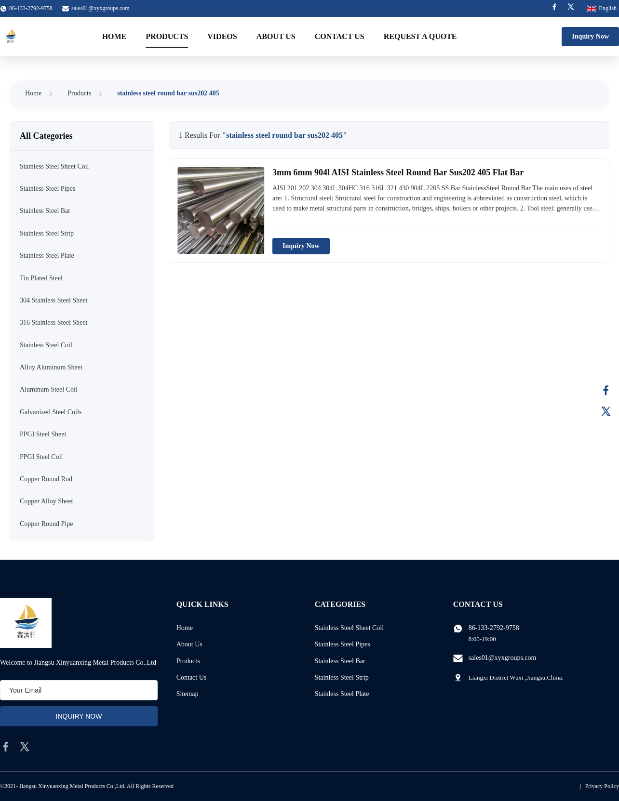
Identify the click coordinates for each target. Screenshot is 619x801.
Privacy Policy (602, 786)
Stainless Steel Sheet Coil (349, 627)
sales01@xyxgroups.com (100, 8)
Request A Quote (420, 36)
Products (167, 36)
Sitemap (187, 693)
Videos (222, 36)
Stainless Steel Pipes (342, 644)
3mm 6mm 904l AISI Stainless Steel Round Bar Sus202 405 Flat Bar (398, 172)
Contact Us (339, 36)
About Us (276, 36)
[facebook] (6, 746)
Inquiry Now (590, 36)
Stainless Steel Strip (342, 677)
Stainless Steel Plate (342, 693)
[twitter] (24, 746)
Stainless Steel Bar (340, 661)
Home (114, 36)
